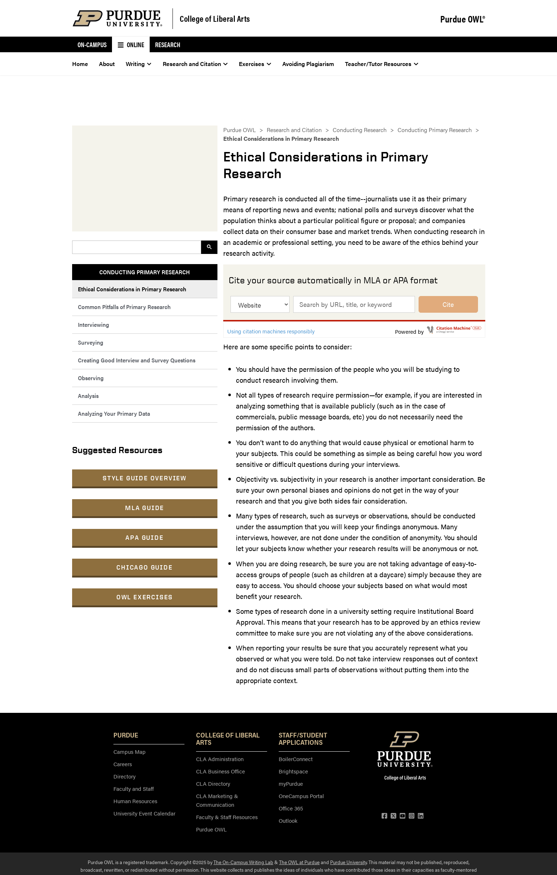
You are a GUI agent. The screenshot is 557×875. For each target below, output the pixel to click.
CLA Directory (213, 783)
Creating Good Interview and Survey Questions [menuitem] (136, 360)
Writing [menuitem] (138, 63)
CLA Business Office (220, 771)
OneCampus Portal (301, 796)
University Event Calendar (144, 813)
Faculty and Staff (133, 788)
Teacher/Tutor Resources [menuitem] (381, 63)
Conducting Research (360, 130)
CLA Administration (220, 759)
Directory (124, 776)
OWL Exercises (144, 597)
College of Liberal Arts (215, 18)
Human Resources (135, 801)
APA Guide (144, 537)
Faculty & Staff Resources (227, 817)
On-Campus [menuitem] (92, 44)
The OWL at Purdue (299, 862)
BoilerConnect (296, 759)
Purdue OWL (239, 130)
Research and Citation (294, 130)
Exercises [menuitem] (255, 63)
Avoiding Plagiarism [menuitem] (308, 63)
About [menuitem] (107, 63)
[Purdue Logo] (117, 18)
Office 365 (291, 808)
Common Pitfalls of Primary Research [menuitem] (124, 307)
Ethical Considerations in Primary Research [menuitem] (132, 289)
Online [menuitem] (130, 44)
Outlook (288, 820)
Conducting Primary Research (435, 130)
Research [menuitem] (167, 44)
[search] (135, 247)
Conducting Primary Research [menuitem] (144, 272)
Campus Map (129, 751)
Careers (122, 764)
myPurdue (291, 783)
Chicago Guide (144, 567)
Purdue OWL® (462, 19)
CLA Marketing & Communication (217, 800)
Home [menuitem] (80, 63)
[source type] (260, 304)
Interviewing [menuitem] (93, 324)
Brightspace (293, 771)
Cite (448, 304)
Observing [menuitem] (91, 378)
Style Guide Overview (145, 478)
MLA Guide (144, 508)
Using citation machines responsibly (271, 331)
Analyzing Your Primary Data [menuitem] (114, 413)
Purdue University (348, 862)
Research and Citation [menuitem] (195, 63)
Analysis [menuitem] (88, 395)
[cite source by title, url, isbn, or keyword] (354, 304)
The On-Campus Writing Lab (243, 862)
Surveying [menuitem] (90, 342)
